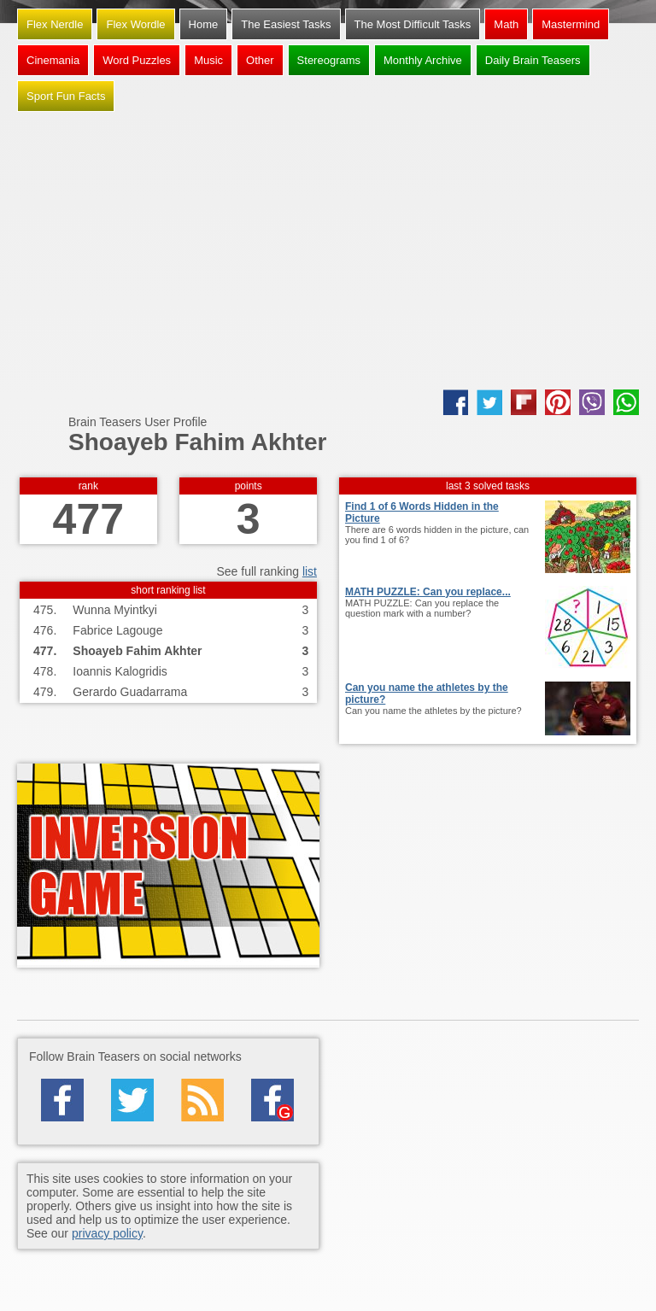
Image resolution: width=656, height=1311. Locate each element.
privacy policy (107, 1233)
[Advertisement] (328, 252)
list (309, 571)
